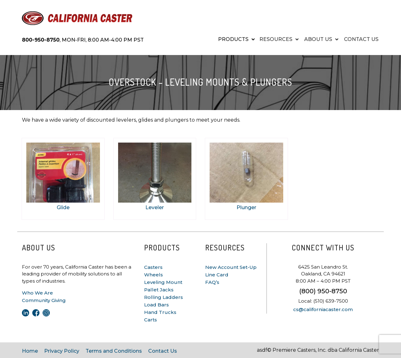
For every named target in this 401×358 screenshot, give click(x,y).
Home (30, 351)
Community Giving (44, 300)
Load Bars (156, 305)
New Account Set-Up (231, 267)
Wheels (153, 275)
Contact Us (162, 351)
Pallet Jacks (159, 290)
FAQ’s (212, 282)
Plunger (246, 207)
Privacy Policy (61, 351)
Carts (150, 320)
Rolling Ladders (163, 297)
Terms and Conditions (114, 351)
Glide (63, 207)
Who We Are (37, 293)
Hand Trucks (160, 312)
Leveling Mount (163, 282)
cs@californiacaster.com (323, 309)
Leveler (154, 207)
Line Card (216, 275)
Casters (153, 267)
